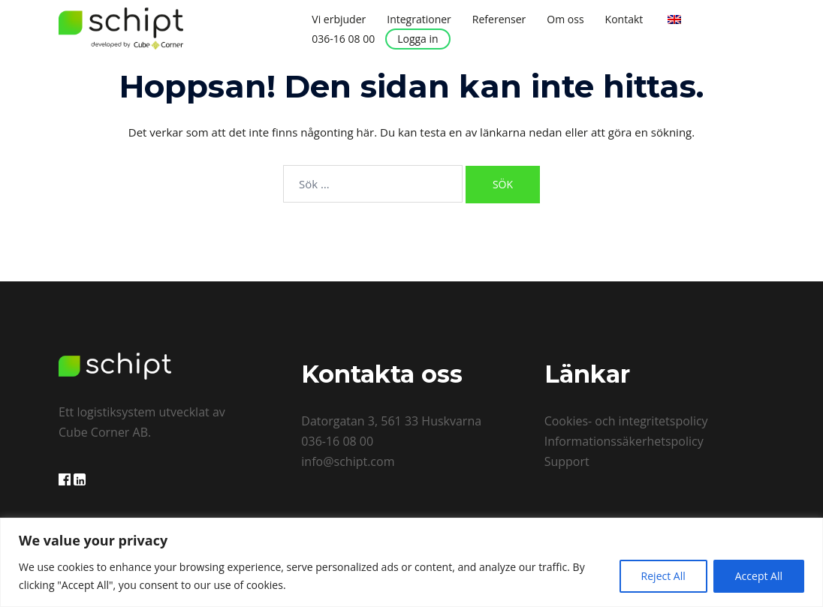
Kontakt (624, 19)
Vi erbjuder (339, 19)
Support (566, 461)
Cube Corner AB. (105, 432)
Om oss (565, 19)
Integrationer (419, 19)
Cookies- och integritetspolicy (626, 421)
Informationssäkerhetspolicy (624, 441)
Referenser (499, 19)
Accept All (758, 576)
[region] (411, 562)
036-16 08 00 (343, 39)
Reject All (663, 576)
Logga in (417, 39)
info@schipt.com (347, 461)
